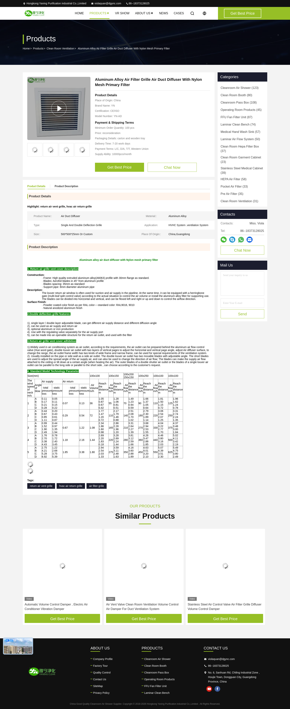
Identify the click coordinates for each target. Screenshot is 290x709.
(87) (236, 117)
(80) (236, 95)
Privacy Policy (101, 692)
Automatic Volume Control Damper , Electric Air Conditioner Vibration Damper (56, 607)
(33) (234, 186)
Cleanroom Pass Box (156, 672)
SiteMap (98, 686)
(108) (239, 102)
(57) (240, 131)
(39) (242, 170)
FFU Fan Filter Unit (155, 686)
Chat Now (242, 250)
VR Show (122, 13)
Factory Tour (100, 665)
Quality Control (102, 672)
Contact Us (99, 679)
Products (99, 13)
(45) (241, 109)
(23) (241, 159)
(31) (239, 201)
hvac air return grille (70, 485)
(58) (234, 179)
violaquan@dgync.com (106, 3)
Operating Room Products (159, 679)
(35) (232, 193)
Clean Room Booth (155, 665)
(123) (240, 87)
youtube (209, 689)
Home (79, 13)
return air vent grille (41, 485)
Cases (179, 13)
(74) (238, 124)
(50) (240, 139)
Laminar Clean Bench (157, 692)
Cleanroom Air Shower (157, 659)
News (163, 13)
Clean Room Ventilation (60, 48)
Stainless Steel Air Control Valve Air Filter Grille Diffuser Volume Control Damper (224, 607)
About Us (144, 13)
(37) (240, 149)
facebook (217, 689)
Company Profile (103, 659)
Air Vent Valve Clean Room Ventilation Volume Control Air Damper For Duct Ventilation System (142, 607)
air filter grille (96, 485)
